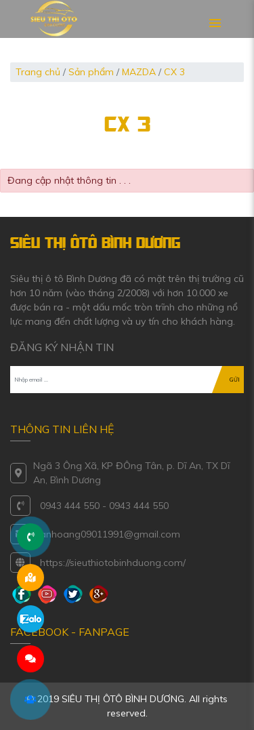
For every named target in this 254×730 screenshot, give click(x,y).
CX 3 (174, 72)
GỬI (235, 379)
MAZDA (139, 72)
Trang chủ (38, 72)
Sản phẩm (91, 72)
